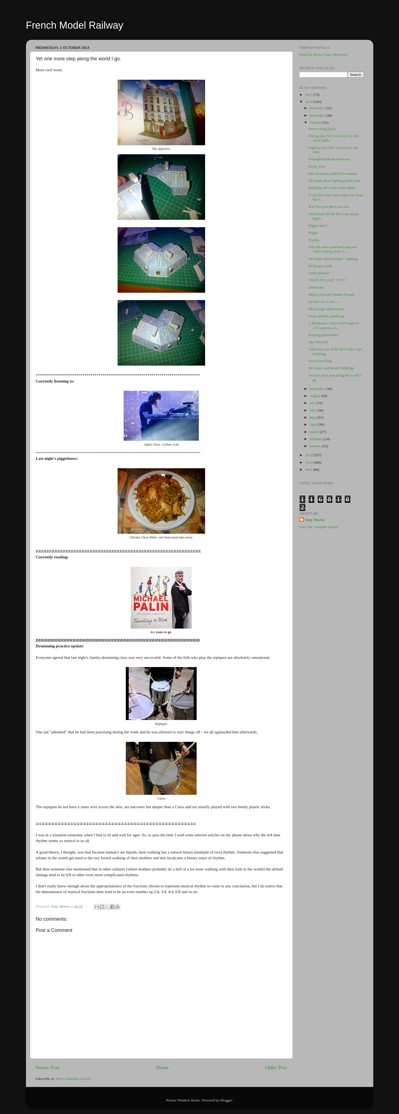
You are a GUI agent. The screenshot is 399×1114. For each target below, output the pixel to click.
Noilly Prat (316, 166)
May (313, 417)
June (313, 410)
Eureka (313, 240)
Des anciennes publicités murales (333, 173)
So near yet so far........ (325, 302)
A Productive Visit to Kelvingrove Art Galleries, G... (333, 325)
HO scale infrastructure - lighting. (333, 259)
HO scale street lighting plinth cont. (334, 181)
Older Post (276, 1067)
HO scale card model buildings (331, 368)
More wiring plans (322, 129)
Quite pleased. (319, 273)
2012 (309, 462)
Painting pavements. (323, 335)
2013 (309, 455)
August (315, 396)
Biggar (313, 232)
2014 (309, 102)
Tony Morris (315, 520)
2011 (309, 469)
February (317, 439)
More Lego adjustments (325, 309)
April (314, 424)
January (316, 446)
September (318, 389)
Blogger (226, 1100)
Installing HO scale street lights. (332, 188)
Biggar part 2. (318, 225)
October (316, 122)
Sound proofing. (320, 361)
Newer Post (48, 1067)
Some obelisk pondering (326, 316)
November (318, 115)
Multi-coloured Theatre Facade (331, 294)
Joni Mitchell (318, 342)
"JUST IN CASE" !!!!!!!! (327, 280)
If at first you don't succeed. (329, 207)
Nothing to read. (320, 266)
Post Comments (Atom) (73, 1079)
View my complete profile (318, 527)
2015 (309, 95)
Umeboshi (316, 287)
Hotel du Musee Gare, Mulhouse (323, 54)
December (318, 108)
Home (162, 1067)
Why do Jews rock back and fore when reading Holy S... (332, 249)
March (315, 432)
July (313, 403)
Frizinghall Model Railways (329, 159)
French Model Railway (74, 25)
